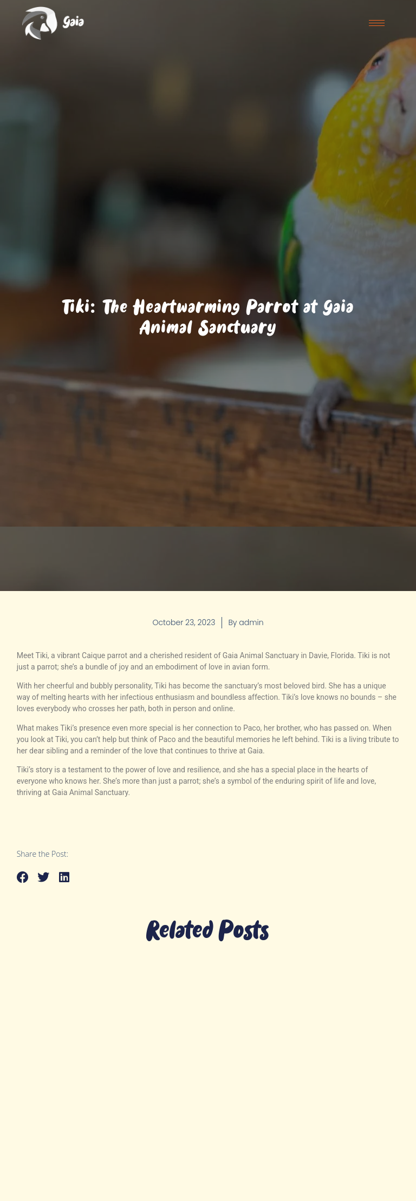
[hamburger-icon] (377, 23)
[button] (23, 877)
